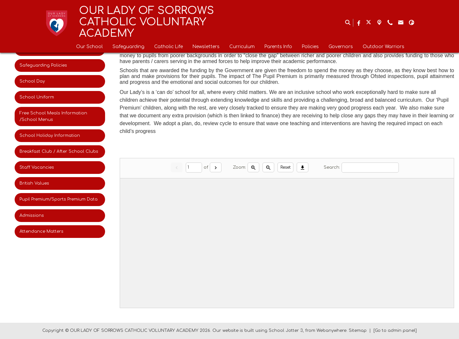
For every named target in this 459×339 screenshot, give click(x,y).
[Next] (216, 167)
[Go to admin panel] (395, 330)
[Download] (302, 167)
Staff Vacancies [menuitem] (37, 167)
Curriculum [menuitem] (242, 46)
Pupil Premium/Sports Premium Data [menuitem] (59, 199)
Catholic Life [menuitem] (168, 46)
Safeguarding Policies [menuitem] (43, 65)
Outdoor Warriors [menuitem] (383, 46)
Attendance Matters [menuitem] (41, 231)
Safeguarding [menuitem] (128, 46)
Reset (285, 167)
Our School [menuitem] (89, 46)
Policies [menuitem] (310, 46)
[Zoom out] (268, 167)
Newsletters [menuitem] (206, 46)
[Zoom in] (253, 167)
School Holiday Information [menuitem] (50, 135)
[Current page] (194, 168)
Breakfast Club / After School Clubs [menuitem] (59, 151)
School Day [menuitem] (32, 81)
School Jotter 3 (286, 330)
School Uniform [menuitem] (37, 97)
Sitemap (358, 330)
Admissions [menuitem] (32, 215)
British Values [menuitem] (34, 183)
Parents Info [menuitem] (278, 46)
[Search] (370, 168)
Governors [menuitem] (341, 46)
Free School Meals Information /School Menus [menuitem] (53, 116)
